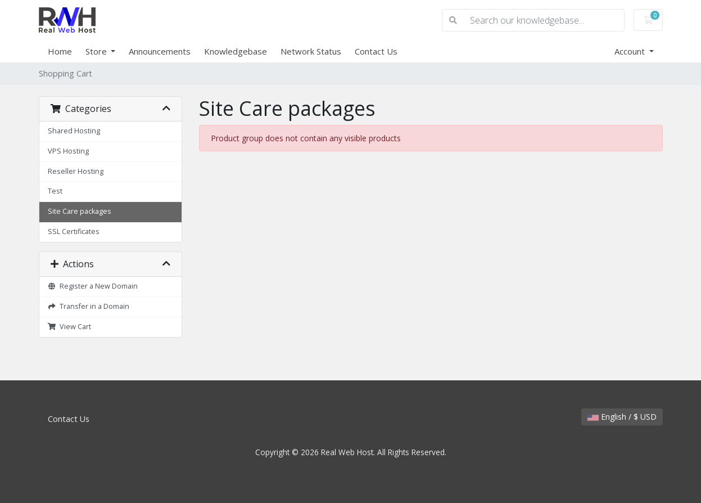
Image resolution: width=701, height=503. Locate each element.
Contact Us (376, 51)
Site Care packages (79, 211)
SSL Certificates (74, 231)
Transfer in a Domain (89, 306)
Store (97, 51)
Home (60, 51)
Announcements (160, 51)
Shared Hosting (74, 131)
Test (55, 191)
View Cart (70, 326)
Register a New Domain (93, 286)
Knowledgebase (235, 51)
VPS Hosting (68, 151)
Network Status (311, 51)
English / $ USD (622, 416)
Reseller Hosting (75, 171)
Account (630, 51)
